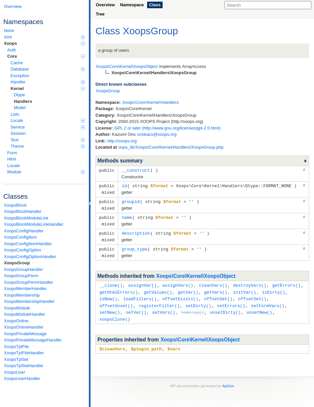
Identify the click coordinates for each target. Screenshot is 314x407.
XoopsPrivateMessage (25, 333)
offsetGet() (218, 294)
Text (48, 139)
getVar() (188, 288)
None (9, 30)
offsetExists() (180, 294)
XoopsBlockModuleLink (26, 218)
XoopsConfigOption (22, 249)
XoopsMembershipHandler (29, 301)
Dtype (19, 94)
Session (18, 133)
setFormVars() (267, 301)
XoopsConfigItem (20, 237)
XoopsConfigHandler (23, 230)
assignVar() (142, 281)
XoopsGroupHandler (23, 269)
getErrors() (286, 281)
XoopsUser (14, 372)
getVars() (215, 288)
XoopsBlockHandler (22, 211)
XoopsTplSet (16, 359)
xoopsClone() (114, 314)
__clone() (110, 281)
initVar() (244, 288)
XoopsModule (17, 307)
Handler (48, 81)
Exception (20, 75)
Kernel (48, 88)
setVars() (163, 307)
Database (48, 69)
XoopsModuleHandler (24, 314)
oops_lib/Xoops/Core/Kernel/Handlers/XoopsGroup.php (170, 147)
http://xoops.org (122, 140)
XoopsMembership (21, 295)
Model (19, 107)
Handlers (23, 101)
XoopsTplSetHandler (23, 365)
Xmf (44, 37)
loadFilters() (139, 294)
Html (11, 159)
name (127, 215)
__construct (136, 170)
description (136, 231)
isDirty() (273, 288)
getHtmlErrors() (118, 288)
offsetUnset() (116, 301)
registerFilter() (159, 301)
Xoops (44, 43)
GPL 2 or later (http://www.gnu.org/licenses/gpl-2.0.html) (167, 128)
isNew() (108, 294)
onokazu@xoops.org (156, 134)
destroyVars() (249, 281)
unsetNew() (259, 307)
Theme (48, 146)
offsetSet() (252, 294)
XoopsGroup (17, 262)
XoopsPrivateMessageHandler (33, 339)
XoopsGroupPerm (21, 275)
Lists (15, 114)
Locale (48, 120)
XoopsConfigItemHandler (28, 243)
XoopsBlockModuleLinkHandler (34, 224)
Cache (17, 62)
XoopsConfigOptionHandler (30, 256)
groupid (131, 200)
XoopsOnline (16, 320)
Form (12, 152)
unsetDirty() (225, 307)
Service (48, 127)
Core (46, 56)
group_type (134, 246)
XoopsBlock (15, 205)
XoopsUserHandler (22, 378)
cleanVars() (213, 281)
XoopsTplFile (16, 346)
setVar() (136, 307)
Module (46, 171)
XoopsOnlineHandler (23, 327)
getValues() (158, 288)
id (124, 185)
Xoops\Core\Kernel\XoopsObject (196, 272)
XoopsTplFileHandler (24, 352)
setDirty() (198, 301)
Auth (11, 49)
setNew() (109, 307)
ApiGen (228, 380)
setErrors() (231, 301)
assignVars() (177, 281)
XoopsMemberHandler (25, 288)
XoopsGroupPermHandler (28, 282)
